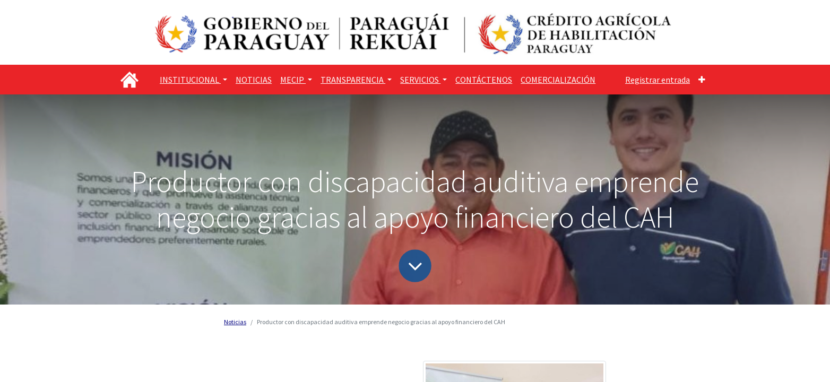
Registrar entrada (657, 79)
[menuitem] (253, 79)
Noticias (235, 322)
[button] (702, 79)
